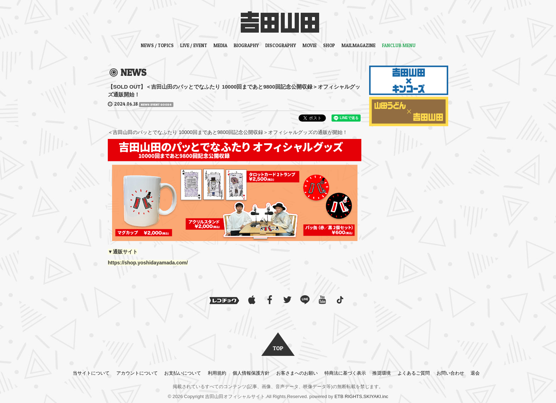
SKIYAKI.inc (375, 396)
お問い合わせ (450, 373)
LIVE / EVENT (193, 45)
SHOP (329, 45)
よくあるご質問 (413, 373)
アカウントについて (137, 373)
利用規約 (217, 373)
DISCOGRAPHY (280, 45)
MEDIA (220, 45)
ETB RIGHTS (348, 396)
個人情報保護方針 (251, 373)
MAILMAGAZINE (358, 45)
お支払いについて (182, 373)
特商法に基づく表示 (345, 373)
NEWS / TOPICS (157, 45)
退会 (475, 373)
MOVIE (309, 45)
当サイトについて (91, 373)
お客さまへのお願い (297, 373)
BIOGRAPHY (246, 45)
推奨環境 (381, 373)
